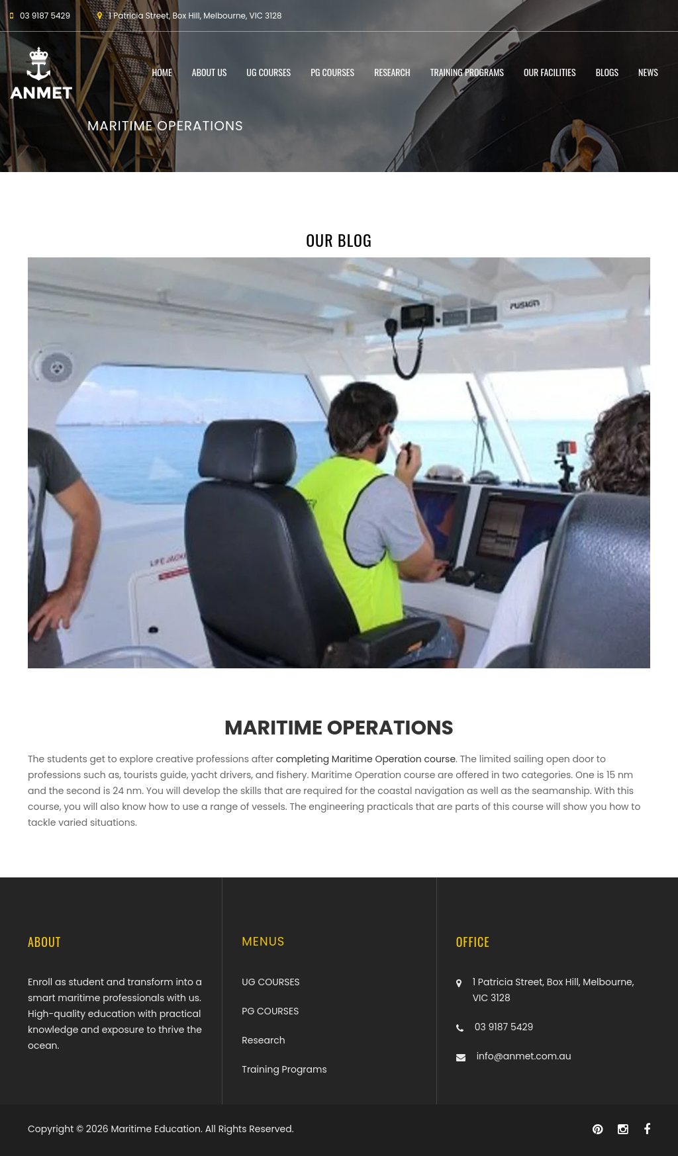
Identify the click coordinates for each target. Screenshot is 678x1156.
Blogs (607, 72)
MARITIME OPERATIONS (339, 728)
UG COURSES (268, 72)
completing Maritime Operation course (364, 759)
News (648, 72)
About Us (209, 72)
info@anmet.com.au (524, 1056)
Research (392, 72)
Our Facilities (550, 72)
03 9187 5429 (504, 1027)
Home (161, 72)
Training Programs (467, 72)
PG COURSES (332, 72)
